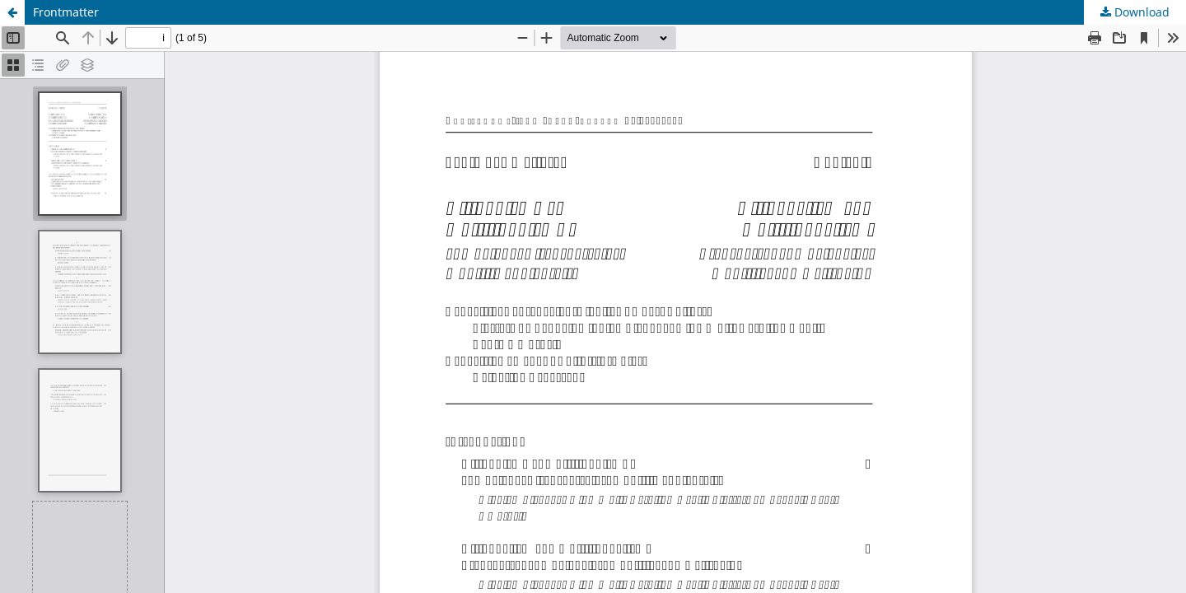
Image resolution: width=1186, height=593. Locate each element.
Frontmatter (66, 12)
